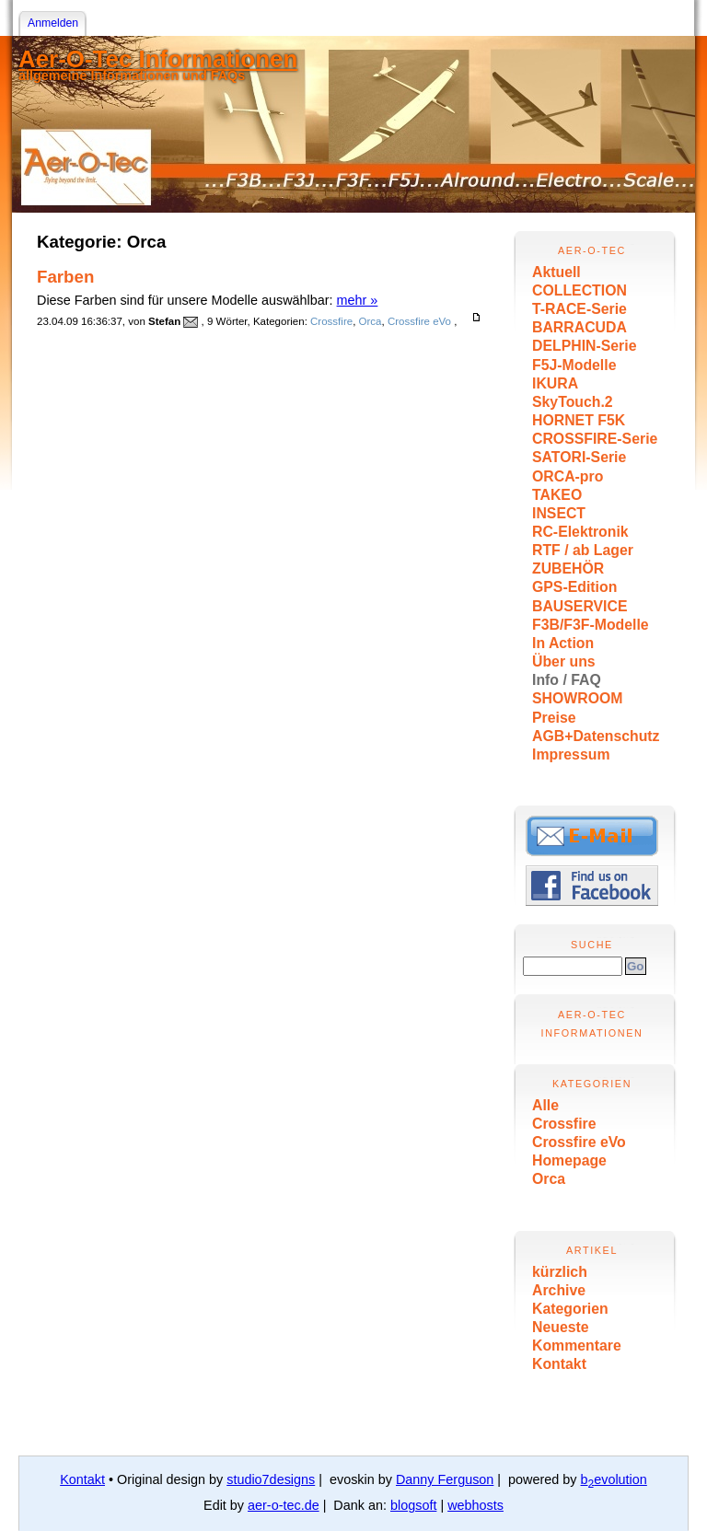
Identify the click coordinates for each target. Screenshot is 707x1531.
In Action (563, 643)
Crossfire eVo (579, 1142)
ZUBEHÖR (568, 568)
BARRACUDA (579, 327)
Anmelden (53, 23)
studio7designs (270, 1479)
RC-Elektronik (580, 531)
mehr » (357, 300)
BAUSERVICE (580, 606)
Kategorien (570, 1308)
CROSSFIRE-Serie (594, 439)
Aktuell (556, 272)
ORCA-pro (567, 476)
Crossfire (564, 1123)
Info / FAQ (566, 680)
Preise (554, 717)
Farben (65, 276)
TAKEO (557, 495)
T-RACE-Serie (579, 309)
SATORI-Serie (579, 457)
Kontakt (559, 1364)
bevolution (614, 1479)
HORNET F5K (578, 420)
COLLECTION (579, 290)
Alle (545, 1105)
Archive (558, 1290)
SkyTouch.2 (572, 402)
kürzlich (559, 1272)
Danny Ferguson (444, 1479)
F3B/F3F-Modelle (590, 624)
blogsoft (413, 1505)
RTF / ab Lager (582, 550)
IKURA (555, 383)
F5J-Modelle (574, 365)
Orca (548, 1179)
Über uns (564, 661)
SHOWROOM (577, 698)
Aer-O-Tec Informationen (157, 59)
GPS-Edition (574, 587)
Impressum (570, 754)
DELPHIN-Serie (584, 346)
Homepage (569, 1160)
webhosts (475, 1505)
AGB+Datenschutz (596, 736)
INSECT (558, 513)
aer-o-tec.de (283, 1505)
